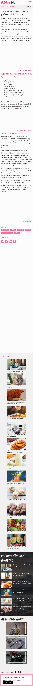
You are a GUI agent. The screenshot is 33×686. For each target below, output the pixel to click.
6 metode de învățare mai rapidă (16, 371)
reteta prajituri (7, 233)
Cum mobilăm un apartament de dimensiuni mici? (16, 435)
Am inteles (8, 682)
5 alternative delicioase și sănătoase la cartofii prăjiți (14, 451)
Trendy (8, 2)
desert (20, 230)
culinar (13, 230)
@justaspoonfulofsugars (24, 130)
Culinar (11, 6)
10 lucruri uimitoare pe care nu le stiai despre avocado (16, 547)
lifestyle (4, 230)
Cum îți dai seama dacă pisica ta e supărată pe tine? (16, 402)
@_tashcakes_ (27, 221)
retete (28, 230)
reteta (17, 233)
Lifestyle (4, 6)
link (19, 108)
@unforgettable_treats (25, 70)
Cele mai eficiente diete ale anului (16, 532)
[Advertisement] (16, 296)
